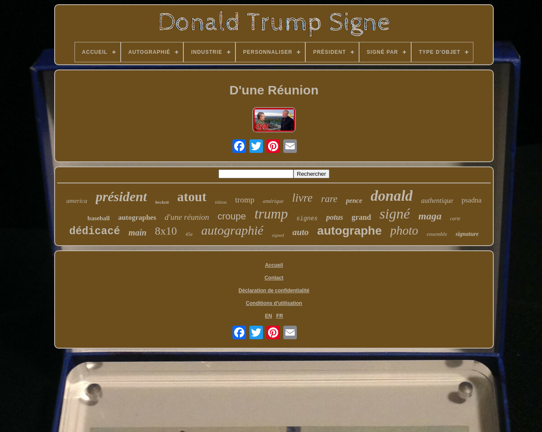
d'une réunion (187, 217)
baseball (99, 218)
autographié (232, 230)
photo (404, 230)
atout (192, 196)
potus (334, 217)
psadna (471, 200)
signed (278, 235)
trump (271, 214)
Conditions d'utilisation (274, 303)
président (121, 196)
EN (268, 316)
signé (394, 214)
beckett (162, 202)
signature (467, 234)
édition (221, 202)
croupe (232, 216)
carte (455, 219)
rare (329, 199)
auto (301, 232)
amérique (273, 201)
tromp (244, 199)
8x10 (166, 231)
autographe (349, 230)
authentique (437, 200)
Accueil (274, 265)
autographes (137, 217)
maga (430, 216)
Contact (274, 278)
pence (354, 200)
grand (361, 217)
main (138, 232)
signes (307, 218)
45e (189, 234)
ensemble (437, 234)
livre (302, 197)
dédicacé (94, 231)
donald (391, 196)
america (76, 200)
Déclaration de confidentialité (273, 291)
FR (279, 316)
